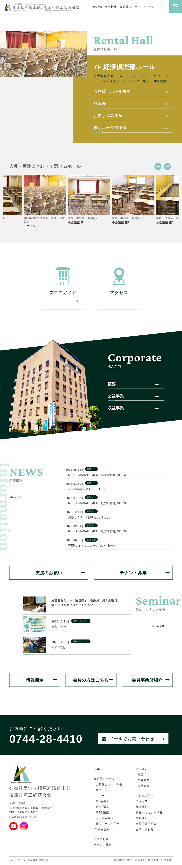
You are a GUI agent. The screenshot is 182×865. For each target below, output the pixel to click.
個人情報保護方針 (37, 860)
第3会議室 (102, 813)
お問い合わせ (145, 830)
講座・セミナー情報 (149, 813)
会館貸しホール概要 (130, 91)
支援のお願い (60, 573)
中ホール (101, 796)
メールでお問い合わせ (133, 739)
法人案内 (142, 769)
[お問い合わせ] (175, 6)
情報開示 (41, 680)
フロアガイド (145, 796)
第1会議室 (102, 802)
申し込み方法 (104, 818)
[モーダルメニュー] (162, 7)
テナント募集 (145, 573)
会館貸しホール (130, 6)
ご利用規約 (102, 830)
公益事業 (133, 396)
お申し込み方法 (130, 116)
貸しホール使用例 (130, 128)
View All (19, 497)
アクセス (149, 6)
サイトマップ (18, 860)
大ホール (101, 790)
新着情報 (142, 807)
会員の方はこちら (93, 680)
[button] (157, 166)
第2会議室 (102, 807)
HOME (97, 6)
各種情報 (111, 6)
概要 (133, 384)
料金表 (130, 103)
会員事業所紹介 (151, 680)
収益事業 (133, 408)
